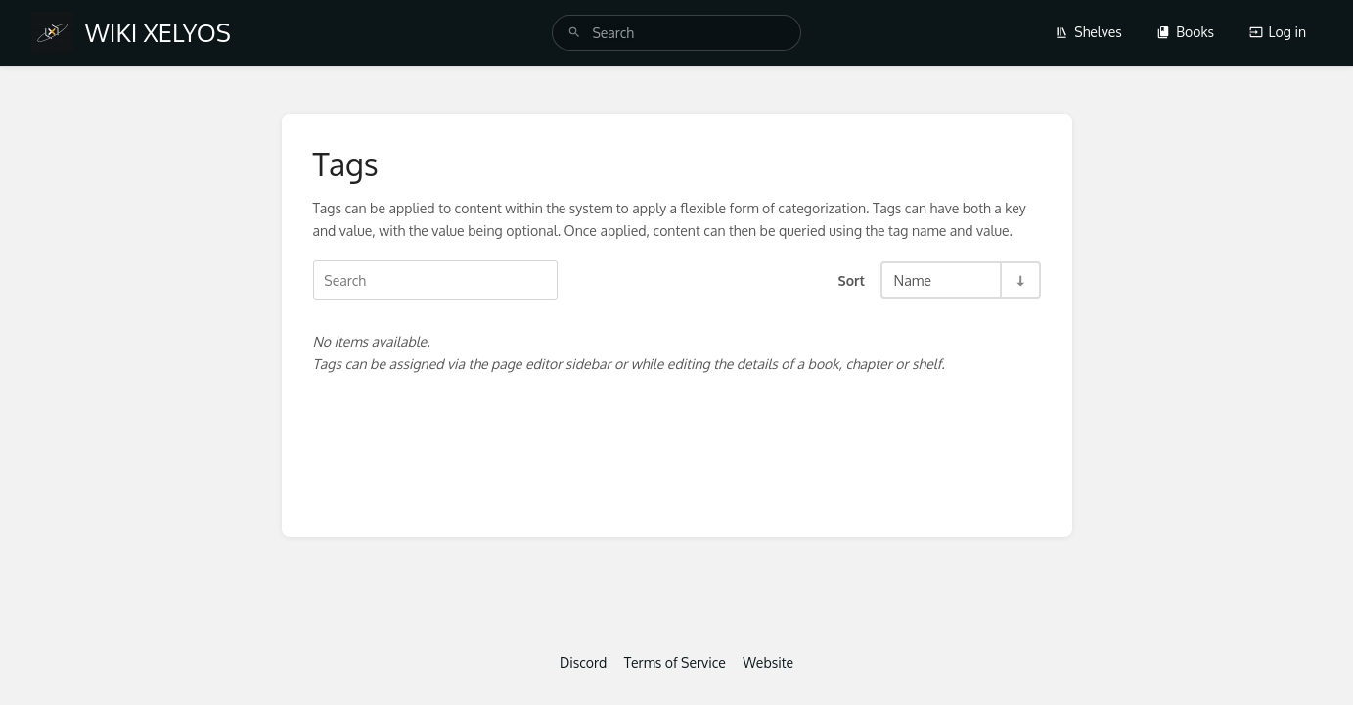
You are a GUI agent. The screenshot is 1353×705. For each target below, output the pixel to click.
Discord (583, 662)
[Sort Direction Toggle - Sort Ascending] (1019, 280)
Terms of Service (675, 662)
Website (768, 662)
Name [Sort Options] (913, 280)
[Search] (574, 32)
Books (1185, 32)
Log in (1277, 32)
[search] (676, 33)
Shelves (1088, 32)
